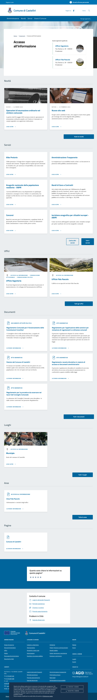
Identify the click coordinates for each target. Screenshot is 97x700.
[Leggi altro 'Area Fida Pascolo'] (14, 509)
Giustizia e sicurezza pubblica (35, 656)
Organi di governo (9, 645)
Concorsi (9, 215)
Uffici (5, 650)
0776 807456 (10, 676)
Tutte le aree (83, 517)
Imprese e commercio (56, 656)
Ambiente (52, 645)
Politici (6, 653)
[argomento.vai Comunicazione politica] (25, 277)
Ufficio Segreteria (61, 46)
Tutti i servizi (88, 241)
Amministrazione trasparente (58, 672)
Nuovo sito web (58, 110)
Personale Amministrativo (11, 656)
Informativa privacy (55, 675)
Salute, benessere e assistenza (58, 653)
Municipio (10, 453)
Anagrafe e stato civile (33, 650)
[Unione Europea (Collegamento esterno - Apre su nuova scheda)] (12, 633)
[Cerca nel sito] (89, 11)
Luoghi (74, 659)
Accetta (72, 691)
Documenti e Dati (9, 659)
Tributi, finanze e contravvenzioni (59, 648)
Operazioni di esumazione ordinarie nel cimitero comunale (23, 111)
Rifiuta (72, 687)
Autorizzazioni (31, 653)
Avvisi (74, 648)
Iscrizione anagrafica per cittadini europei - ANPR (70, 216)
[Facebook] (73, 10)
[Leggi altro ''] (11, 293)
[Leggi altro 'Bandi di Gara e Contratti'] (56, 204)
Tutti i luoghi (82, 475)
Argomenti (22, 36)
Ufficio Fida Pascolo (62, 59)
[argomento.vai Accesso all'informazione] (19, 275)
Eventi (74, 662)
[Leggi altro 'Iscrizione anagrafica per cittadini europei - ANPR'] (56, 230)
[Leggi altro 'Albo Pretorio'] (11, 174)
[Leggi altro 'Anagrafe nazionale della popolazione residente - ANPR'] (11, 204)
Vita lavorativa (31, 648)
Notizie (74, 645)
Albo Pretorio (12, 157)
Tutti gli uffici (78, 304)
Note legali (52, 678)
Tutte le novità (79, 136)
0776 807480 (10, 679)
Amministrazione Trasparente (64, 157)
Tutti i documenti (78, 417)
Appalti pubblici (54, 650)
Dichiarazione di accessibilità (57, 680)
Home (15, 36)
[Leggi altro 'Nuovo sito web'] (56, 126)
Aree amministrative (10, 648)
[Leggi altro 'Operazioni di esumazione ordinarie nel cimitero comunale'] (11, 126)
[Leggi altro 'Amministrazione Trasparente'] (56, 174)
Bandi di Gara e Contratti (62, 185)
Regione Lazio (10, 2)
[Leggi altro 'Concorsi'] (11, 230)
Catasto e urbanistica (33, 645)
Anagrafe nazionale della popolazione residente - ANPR (22, 186)
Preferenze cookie (48, 696)
